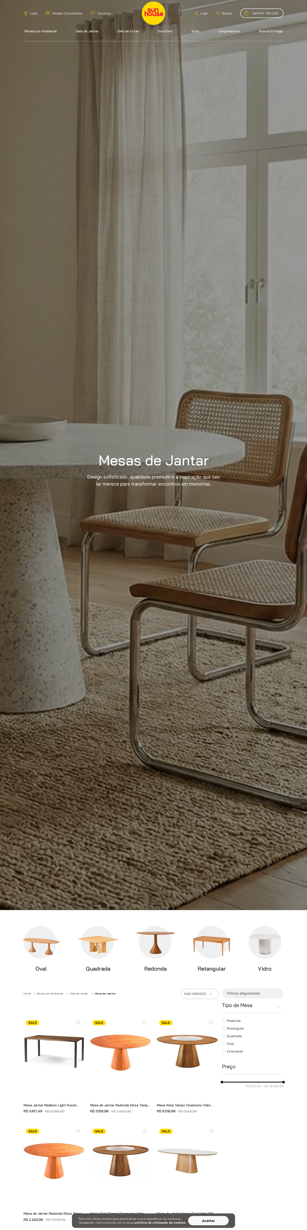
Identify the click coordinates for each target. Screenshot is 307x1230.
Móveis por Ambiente (49, 993)
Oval (230, 1043)
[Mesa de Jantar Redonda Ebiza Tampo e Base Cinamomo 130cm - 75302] (120, 1066)
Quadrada (234, 1036)
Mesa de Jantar (105, 993)
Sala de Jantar (79, 993)
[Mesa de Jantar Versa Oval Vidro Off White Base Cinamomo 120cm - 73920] (187, 1175)
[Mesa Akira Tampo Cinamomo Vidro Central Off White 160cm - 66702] (187, 1066)
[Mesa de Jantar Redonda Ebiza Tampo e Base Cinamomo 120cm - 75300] (54, 1175)
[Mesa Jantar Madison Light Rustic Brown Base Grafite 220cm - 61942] (54, 1066)
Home (27, 993)
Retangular (235, 1028)
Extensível (235, 1051)
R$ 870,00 (253, 1086)
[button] (224, 13)
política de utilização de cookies (160, 1222)
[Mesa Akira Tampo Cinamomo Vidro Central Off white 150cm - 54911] (120, 1175)
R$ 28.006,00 (273, 1086)
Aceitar (208, 1221)
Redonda (233, 1020)
